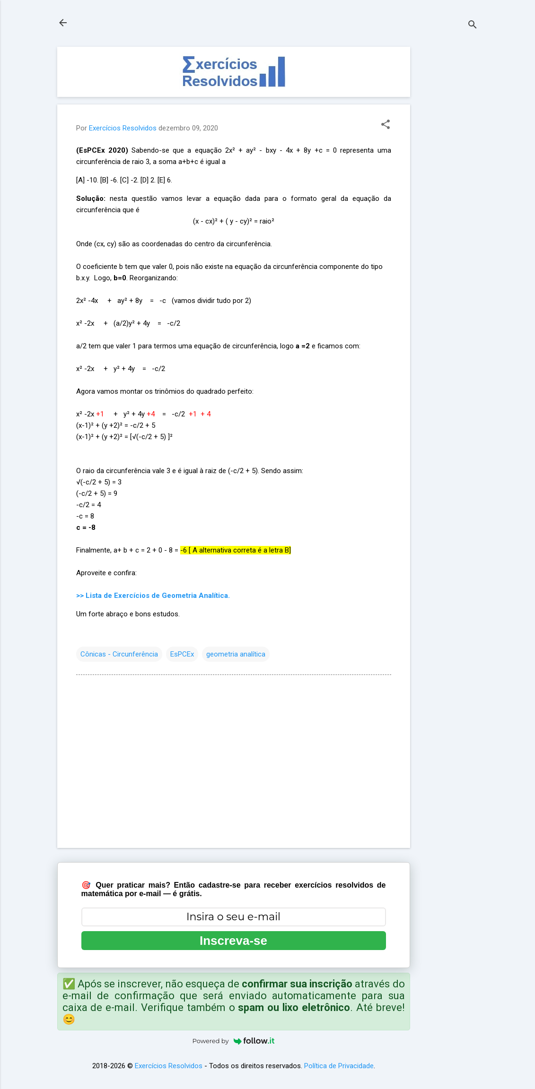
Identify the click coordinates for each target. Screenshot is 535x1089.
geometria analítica (235, 654)
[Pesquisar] (472, 25)
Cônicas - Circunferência (119, 654)
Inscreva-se (233, 940)
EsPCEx (182, 654)
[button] (385, 125)
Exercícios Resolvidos (168, 1066)
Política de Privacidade (339, 1066)
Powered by (234, 1041)
